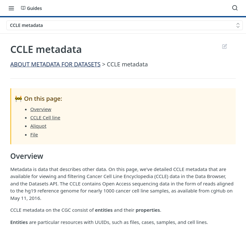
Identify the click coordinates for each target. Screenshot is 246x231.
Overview (40, 109)
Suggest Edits (224, 46)
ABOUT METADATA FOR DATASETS (55, 64)
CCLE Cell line (45, 117)
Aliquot (38, 126)
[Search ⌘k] (235, 8)
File (34, 134)
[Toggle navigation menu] (11, 8)
